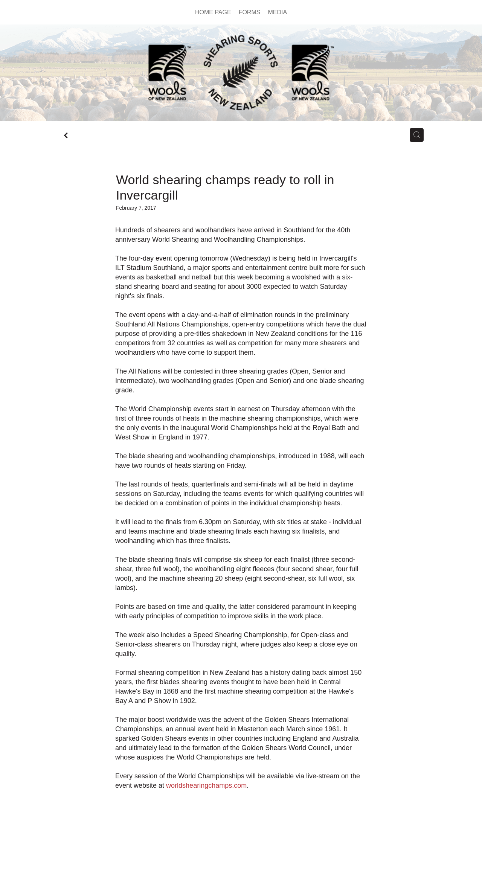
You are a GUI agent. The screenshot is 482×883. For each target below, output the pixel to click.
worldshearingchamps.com (206, 785)
